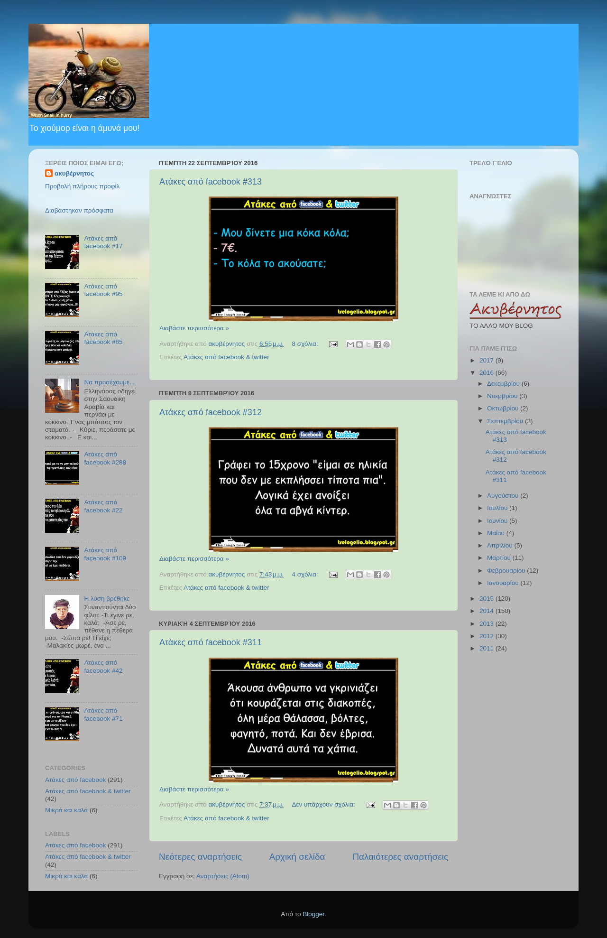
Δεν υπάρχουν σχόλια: (324, 804)
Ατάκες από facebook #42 (103, 666)
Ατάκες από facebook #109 (105, 554)
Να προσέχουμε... (109, 382)
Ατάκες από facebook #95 (103, 290)
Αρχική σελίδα (297, 857)
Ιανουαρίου (503, 582)
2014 (487, 610)
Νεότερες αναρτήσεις (200, 857)
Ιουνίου (498, 520)
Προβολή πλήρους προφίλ (82, 186)
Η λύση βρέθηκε (106, 598)
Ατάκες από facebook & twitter (226, 357)
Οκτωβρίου (503, 408)
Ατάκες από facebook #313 (210, 181)
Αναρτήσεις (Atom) (222, 876)
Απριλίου (500, 545)
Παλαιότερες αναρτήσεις (400, 857)
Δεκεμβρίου (504, 383)
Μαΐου (496, 533)
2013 (487, 623)
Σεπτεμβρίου (506, 421)
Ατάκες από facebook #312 (210, 412)
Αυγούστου (503, 495)
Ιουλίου (498, 507)
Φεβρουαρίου (507, 570)
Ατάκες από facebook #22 (103, 506)
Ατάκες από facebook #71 (103, 714)
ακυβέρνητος (74, 173)
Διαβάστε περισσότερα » (194, 328)
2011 (487, 648)
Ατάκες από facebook (75, 779)
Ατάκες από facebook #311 (210, 642)
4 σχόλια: (306, 574)
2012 (487, 636)
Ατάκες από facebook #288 (105, 458)
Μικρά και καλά (66, 810)
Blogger (313, 914)
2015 (487, 598)
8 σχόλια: (306, 343)
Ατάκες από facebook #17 (103, 242)
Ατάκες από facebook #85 (103, 338)
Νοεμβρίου (503, 395)
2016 (487, 372)
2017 (487, 360)
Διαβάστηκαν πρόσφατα (79, 210)
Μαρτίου (500, 557)
